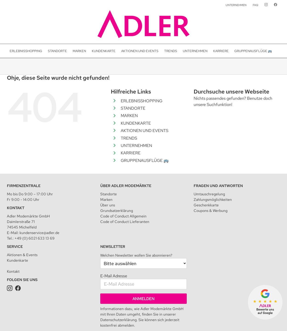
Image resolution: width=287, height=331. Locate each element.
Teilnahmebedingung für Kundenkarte (174, 321)
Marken (106, 178)
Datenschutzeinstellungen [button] (126, 321)
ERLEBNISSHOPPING (141, 100)
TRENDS (129, 138)
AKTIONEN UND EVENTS (144, 130)
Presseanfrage (258, 321)
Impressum (77, 321)
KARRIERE (131, 152)
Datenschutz (96, 321)
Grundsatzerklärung (116, 189)
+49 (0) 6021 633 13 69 (34, 216)
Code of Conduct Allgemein (123, 194)
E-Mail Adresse (113, 254)
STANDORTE (133, 108)
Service (15, 225)
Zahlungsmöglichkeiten (213, 178)
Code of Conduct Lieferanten (124, 200)
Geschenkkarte (206, 183)
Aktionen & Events (22, 233)
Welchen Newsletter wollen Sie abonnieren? (136, 233)
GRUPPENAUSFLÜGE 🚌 (145, 160)
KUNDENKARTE (136, 123)
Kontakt (15, 186)
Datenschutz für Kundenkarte (225, 321)
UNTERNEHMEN (136, 145)
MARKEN (129, 115)
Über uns (107, 183)
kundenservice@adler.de (39, 211)
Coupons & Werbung (210, 189)
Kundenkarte (17, 239)
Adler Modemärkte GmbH (48, 321)
